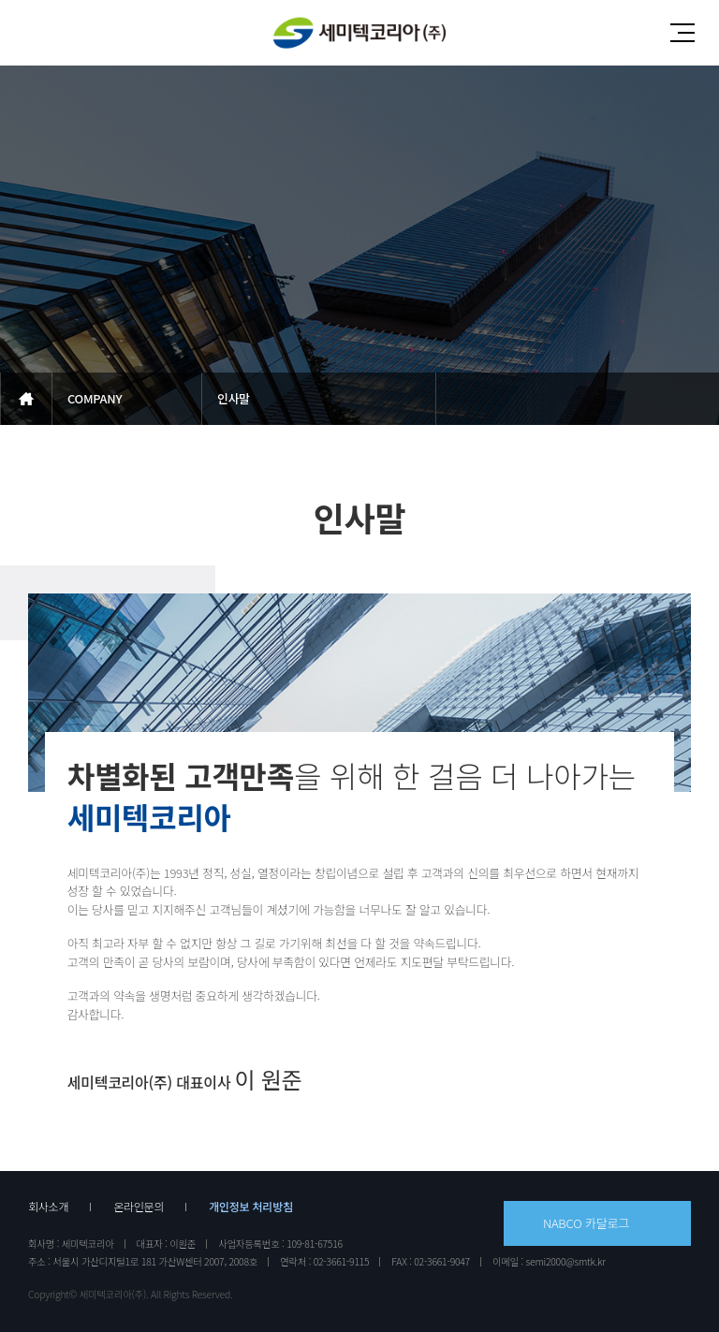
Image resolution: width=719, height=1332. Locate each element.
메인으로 (26, 399)
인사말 (233, 398)
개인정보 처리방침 (251, 1206)
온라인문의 (138, 1206)
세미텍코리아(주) (359, 33)
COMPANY (94, 398)
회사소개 (48, 1206)
